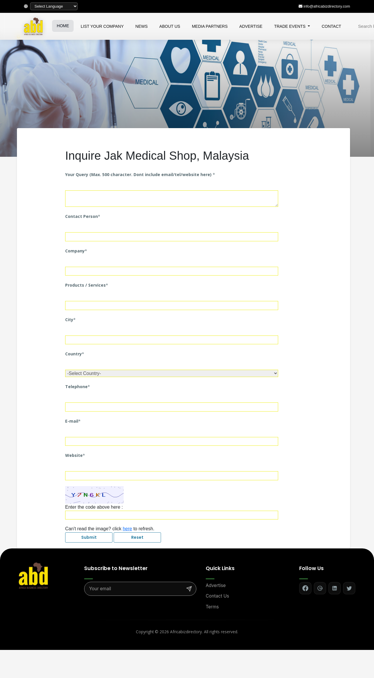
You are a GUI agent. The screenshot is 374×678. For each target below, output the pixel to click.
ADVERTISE (250, 26)
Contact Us (217, 596)
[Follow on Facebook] (305, 588)
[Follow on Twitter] (349, 588)
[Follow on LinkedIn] (334, 588)
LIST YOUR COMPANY (102, 26)
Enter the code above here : (94, 507)
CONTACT (331, 26)
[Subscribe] (189, 589)
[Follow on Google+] (320, 588)
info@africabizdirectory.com (326, 6)
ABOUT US (169, 26)
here (127, 528)
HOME (63, 25)
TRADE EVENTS (290, 26)
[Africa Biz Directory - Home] (33, 575)
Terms (212, 607)
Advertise (216, 585)
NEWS (141, 26)
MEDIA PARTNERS (210, 26)
